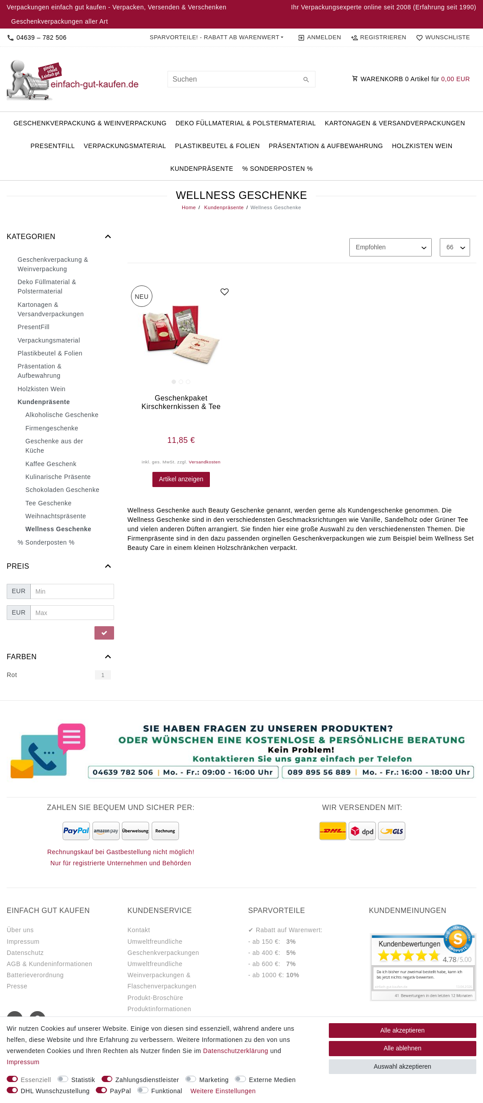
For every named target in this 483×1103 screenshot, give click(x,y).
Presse (17, 986)
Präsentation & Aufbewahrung (326, 145)
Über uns (20, 930)
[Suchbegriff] (241, 79)
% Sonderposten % (277, 168)
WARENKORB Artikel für (411, 79)
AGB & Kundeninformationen (49, 963)
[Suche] (306, 80)
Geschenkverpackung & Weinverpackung (90, 123)
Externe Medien (272, 1079)
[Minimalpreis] (72, 591)
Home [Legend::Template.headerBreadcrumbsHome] (189, 207)
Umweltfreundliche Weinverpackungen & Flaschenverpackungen (161, 975)
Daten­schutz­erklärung (235, 1050)
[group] (181, 335)
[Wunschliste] (441, 37)
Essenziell (36, 1079)
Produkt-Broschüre (155, 997)
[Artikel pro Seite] (455, 247)
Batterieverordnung (35, 975)
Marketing (214, 1079)
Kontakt (138, 930)
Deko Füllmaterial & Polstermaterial (246, 123)
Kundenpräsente (201, 168)
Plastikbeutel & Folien (217, 145)
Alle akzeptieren (403, 1030)
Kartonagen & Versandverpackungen (395, 123)
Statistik (83, 1079)
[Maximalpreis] (72, 612)
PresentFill (52, 145)
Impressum (23, 941)
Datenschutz (25, 952)
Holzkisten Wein (422, 145)
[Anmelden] (319, 37)
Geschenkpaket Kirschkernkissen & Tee (181, 402)
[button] (216, 37)
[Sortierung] (390, 247)
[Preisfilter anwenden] (104, 633)
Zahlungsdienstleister (147, 1079)
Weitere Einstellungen (223, 1091)
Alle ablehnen (403, 1048)
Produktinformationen (159, 1008)
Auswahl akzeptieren (402, 1066)
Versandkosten (205, 461)
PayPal (120, 1091)
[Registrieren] (378, 37)
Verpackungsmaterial (125, 145)
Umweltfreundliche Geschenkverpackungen (163, 947)
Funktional (167, 1091)
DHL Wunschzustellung (55, 1091)
